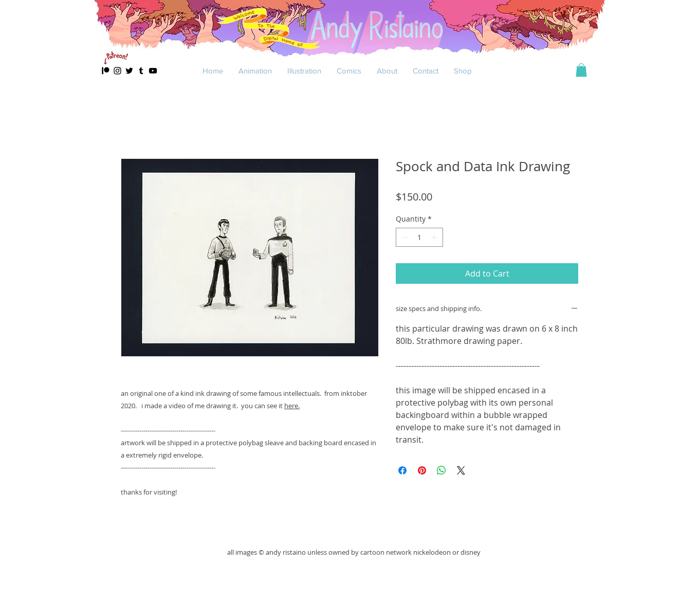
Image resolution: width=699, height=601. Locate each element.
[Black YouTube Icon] (153, 71)
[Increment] (435, 237)
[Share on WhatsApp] (441, 470)
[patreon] (106, 71)
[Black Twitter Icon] (129, 71)
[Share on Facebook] (402, 470)
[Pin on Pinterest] (422, 470)
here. (292, 405)
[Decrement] (403, 237)
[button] (255, 71)
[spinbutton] (419, 237)
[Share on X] (461, 470)
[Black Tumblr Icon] (141, 71)
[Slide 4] (349, 61)
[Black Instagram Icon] (117, 71)
